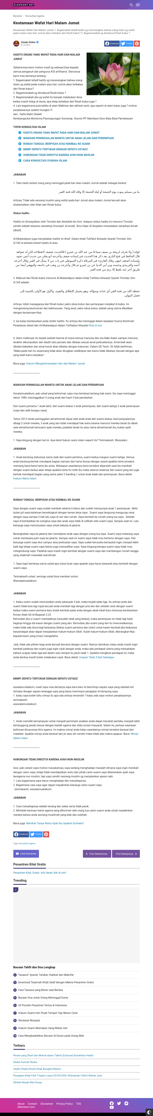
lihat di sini (95, 325)
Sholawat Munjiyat (29, 1020)
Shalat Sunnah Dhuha (25, 1062)
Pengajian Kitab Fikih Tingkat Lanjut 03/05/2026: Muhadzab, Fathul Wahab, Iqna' (57, 1075)
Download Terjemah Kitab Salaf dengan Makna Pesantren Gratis (56, 982)
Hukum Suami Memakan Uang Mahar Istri (43, 1028)
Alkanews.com (26, 1107)
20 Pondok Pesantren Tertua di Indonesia (42, 1005)
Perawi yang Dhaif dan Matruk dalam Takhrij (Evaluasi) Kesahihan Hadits (53, 1055)
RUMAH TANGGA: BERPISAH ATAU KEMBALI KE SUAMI (56, 143)
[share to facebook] (112, 44)
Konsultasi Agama (27, 843)
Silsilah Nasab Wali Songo (27, 1082)
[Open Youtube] (112, 1107)
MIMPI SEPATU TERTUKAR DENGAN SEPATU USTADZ (55, 149)
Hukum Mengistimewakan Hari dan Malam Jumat (55, 363)
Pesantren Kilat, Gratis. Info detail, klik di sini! (39, 872)
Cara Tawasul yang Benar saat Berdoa (40, 990)
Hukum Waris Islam (24, 478)
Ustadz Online (30, 42)
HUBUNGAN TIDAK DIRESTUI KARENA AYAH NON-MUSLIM (58, 155)
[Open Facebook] (112, 1103)
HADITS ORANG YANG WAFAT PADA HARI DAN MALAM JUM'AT (61, 132)
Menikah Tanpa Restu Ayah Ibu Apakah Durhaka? (55, 823)
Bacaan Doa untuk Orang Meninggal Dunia (43, 997)
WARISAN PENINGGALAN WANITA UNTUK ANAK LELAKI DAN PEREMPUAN (68, 138)
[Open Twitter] (119, 1103)
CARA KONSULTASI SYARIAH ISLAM (45, 160)
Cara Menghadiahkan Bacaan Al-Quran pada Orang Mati (51, 1035)
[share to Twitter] (126, 44)
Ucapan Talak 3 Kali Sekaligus (96, 657)
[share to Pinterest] (137, 44)
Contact (32, 1103)
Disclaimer (46, 1103)
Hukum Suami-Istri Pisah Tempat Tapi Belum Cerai (48, 1013)
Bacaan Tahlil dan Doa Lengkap (34, 967)
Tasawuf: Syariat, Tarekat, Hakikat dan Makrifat (46, 974)
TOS (78, 1103)
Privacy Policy (64, 1103)
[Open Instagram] (126, 1103)
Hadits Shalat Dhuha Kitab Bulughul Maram (37, 1068)
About (21, 1103)
